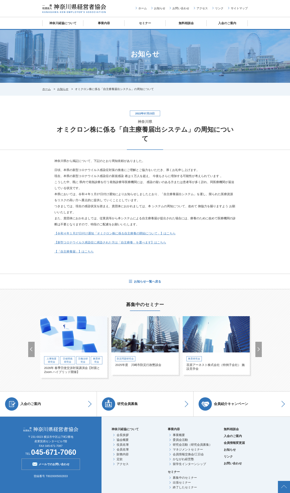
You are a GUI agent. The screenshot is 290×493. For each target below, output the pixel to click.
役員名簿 (123, 444)
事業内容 (104, 23)
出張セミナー (182, 482)
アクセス (202, 8)
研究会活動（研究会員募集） (192, 444)
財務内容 (123, 454)
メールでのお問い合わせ (50, 464)
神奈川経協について (63, 23)
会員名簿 (123, 449)
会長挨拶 (123, 435)
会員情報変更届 (234, 442)
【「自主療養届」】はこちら (74, 251)
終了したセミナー (185, 487)
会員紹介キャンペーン (223, 404)
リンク (219, 8)
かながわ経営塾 (183, 459)
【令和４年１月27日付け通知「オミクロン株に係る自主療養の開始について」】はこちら (115, 233)
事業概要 (179, 435)
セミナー (145, 23)
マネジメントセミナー (188, 449)
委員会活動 (180, 439)
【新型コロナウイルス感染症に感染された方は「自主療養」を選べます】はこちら (110, 242)
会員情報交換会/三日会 (188, 454)
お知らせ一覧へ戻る (147, 281)
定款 (120, 459)
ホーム (142, 8)
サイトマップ (239, 8)
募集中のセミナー (185, 477)
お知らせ (159, 8)
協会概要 (123, 439)
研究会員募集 (120, 404)
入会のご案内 (227, 23)
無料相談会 (186, 23)
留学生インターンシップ (189, 464)
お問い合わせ (180, 8)
